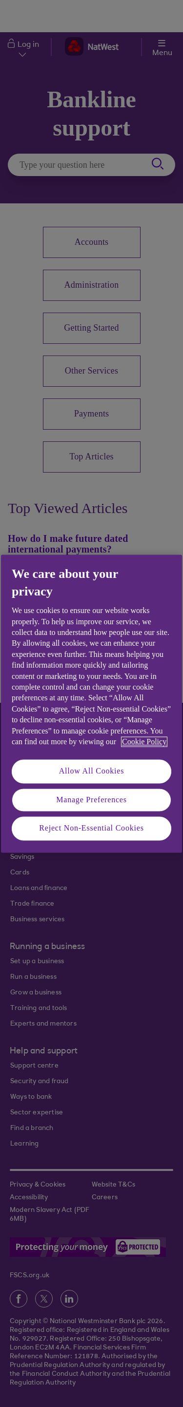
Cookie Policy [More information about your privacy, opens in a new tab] (144, 741)
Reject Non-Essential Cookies (91, 828)
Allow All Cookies (91, 771)
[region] (91, 703)
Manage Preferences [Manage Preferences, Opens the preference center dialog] (91, 799)
